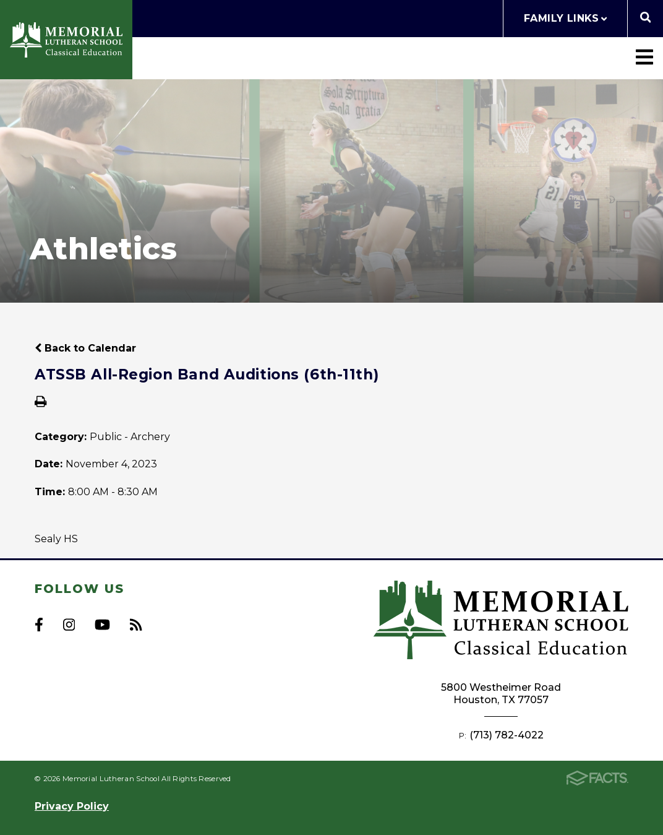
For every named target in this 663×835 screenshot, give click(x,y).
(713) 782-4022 (506, 735)
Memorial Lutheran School (66, 40)
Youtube (102, 624)
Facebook (39, 624)
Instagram (69, 624)
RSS (136, 624)
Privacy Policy (72, 806)
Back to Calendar (85, 348)
